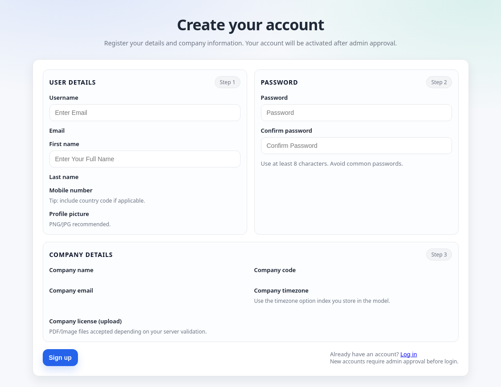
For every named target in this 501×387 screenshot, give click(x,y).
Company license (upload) (85, 321)
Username (63, 98)
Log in (408, 354)
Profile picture (69, 214)
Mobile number (71, 190)
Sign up (60, 357)
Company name (71, 270)
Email (57, 130)
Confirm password (287, 130)
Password (274, 98)
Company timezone (281, 290)
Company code (275, 270)
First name (64, 144)
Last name (64, 177)
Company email (71, 290)
